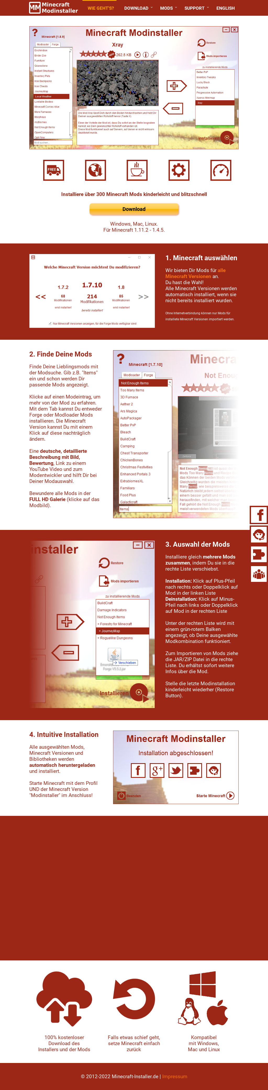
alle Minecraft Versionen (195, 273)
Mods (166, 8)
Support (195, 8)
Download (136, 8)
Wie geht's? (101, 8)
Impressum (174, 1076)
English (225, 8)
